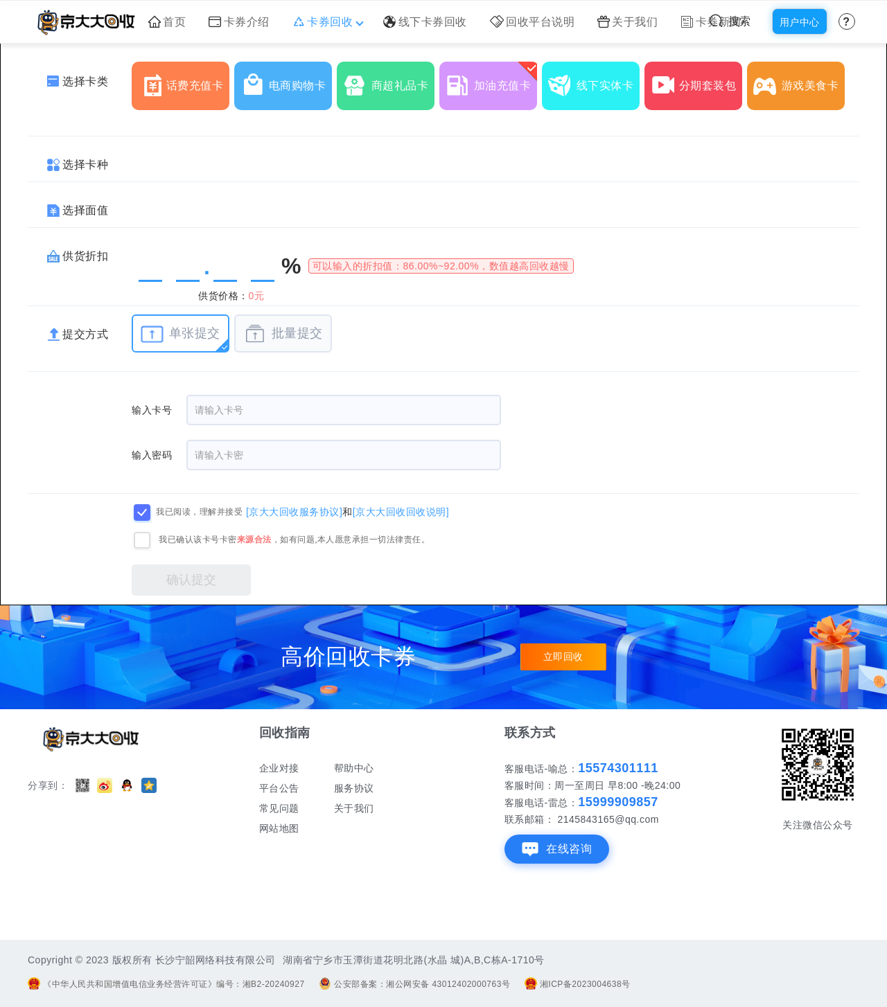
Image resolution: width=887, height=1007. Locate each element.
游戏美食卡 (799, 80)
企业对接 (279, 768)
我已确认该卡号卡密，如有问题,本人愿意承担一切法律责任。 (294, 539)
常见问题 (279, 808)
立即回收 (563, 657)
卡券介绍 (239, 22)
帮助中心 (354, 768)
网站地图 (279, 828)
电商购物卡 (286, 80)
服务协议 (354, 788)
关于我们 (627, 22)
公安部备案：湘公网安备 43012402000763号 (414, 984)
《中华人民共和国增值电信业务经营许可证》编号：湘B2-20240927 (166, 984)
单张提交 (180, 334)
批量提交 (283, 334)
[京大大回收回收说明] (401, 511)
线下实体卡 (594, 80)
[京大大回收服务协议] (294, 511)
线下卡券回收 (425, 22)
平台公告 (279, 788)
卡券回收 (326, 22)
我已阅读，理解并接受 (199, 512)
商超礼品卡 (388, 80)
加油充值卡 (491, 80)
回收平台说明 (532, 22)
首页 (167, 22)
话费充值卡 (183, 80)
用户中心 (800, 22)
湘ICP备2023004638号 (578, 984)
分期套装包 (696, 80)
